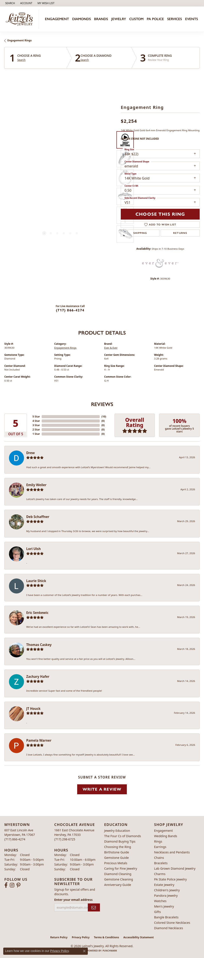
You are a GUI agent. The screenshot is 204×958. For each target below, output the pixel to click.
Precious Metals (115, 863)
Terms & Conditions (106, 937)
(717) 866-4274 (70, 310)
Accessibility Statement (138, 937)
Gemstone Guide (116, 858)
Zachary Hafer (37, 676)
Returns (180, 233)
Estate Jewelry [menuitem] (164, 885)
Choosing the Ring (117, 847)
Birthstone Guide (116, 852)
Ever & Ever (111, 347)
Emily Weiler (36, 485)
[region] (60, 187)
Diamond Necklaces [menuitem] (168, 928)
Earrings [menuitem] (160, 847)
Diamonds (81, 19)
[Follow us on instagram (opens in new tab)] (12, 885)
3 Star (36, 425)
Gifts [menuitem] (157, 912)
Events (191, 19)
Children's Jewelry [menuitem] (167, 890)
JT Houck (33, 708)
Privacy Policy (81, 937)
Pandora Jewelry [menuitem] (166, 895)
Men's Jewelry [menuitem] (164, 906)
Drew (30, 453)
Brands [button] (101, 19)
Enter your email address (73, 900)
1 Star (36, 434)
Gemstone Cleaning (118, 879)
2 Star (36, 429)
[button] (9, 3)
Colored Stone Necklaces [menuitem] (172, 923)
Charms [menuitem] (159, 874)
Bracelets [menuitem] (161, 863)
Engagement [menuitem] (163, 831)
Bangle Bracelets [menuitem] (166, 917)
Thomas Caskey (39, 644)
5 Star (36, 416)
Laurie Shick (36, 581)
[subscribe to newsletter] (94, 907)
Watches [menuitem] (160, 901)
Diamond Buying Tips (119, 841)
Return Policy (59, 937)
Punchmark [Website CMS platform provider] (110, 950)
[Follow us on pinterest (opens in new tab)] (18, 885)
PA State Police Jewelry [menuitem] (170, 879)
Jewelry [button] (118, 19)
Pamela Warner (38, 740)
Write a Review (102, 789)
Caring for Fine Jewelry (120, 868)
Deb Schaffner (37, 517)
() (103, 416)
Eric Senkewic (37, 612)
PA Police (155, 19)
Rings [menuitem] (158, 841)
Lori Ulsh (33, 549)
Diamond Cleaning (117, 874)
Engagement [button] (57, 19)
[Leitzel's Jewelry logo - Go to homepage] (20, 19)
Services (174, 19)
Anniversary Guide (117, 885)
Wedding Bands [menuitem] (165, 836)
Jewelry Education (117, 831)
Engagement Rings (19, 40)
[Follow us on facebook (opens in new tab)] (6, 885)
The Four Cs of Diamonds (122, 836)
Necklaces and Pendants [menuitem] (172, 852)
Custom (136, 19)
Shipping (140, 233)
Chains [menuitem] (159, 858)
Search (21, 59)
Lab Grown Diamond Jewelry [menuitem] (175, 868)
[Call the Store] (14, 839)
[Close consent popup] (84, 951)
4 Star (36, 421)
